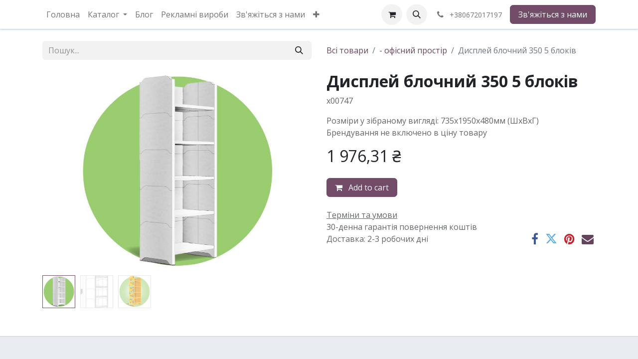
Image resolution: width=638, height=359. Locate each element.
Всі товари (347, 50)
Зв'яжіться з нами (552, 14)
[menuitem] (63, 14)
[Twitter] (551, 239)
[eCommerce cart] (391, 14)
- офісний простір (413, 50)
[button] (416, 14)
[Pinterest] (569, 239)
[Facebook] (534, 239)
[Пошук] (299, 50)
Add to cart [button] (362, 187)
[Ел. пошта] (588, 239)
